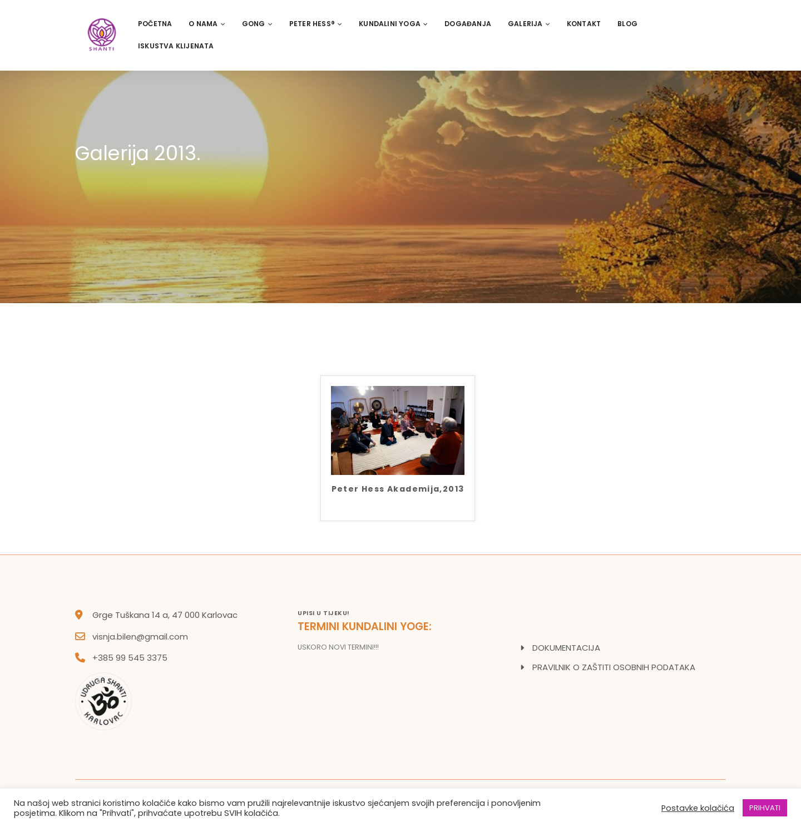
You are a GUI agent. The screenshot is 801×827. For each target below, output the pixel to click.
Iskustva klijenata (176, 46)
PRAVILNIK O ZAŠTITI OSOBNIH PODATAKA (613, 667)
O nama (207, 23)
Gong (257, 23)
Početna (155, 23)
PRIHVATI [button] (764, 808)
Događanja (467, 23)
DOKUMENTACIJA (566, 647)
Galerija (529, 23)
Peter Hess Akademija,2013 (398, 489)
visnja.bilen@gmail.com (140, 636)
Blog (627, 23)
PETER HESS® (315, 23)
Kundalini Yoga (393, 23)
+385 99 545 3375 (129, 657)
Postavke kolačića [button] (697, 808)
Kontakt (584, 23)
